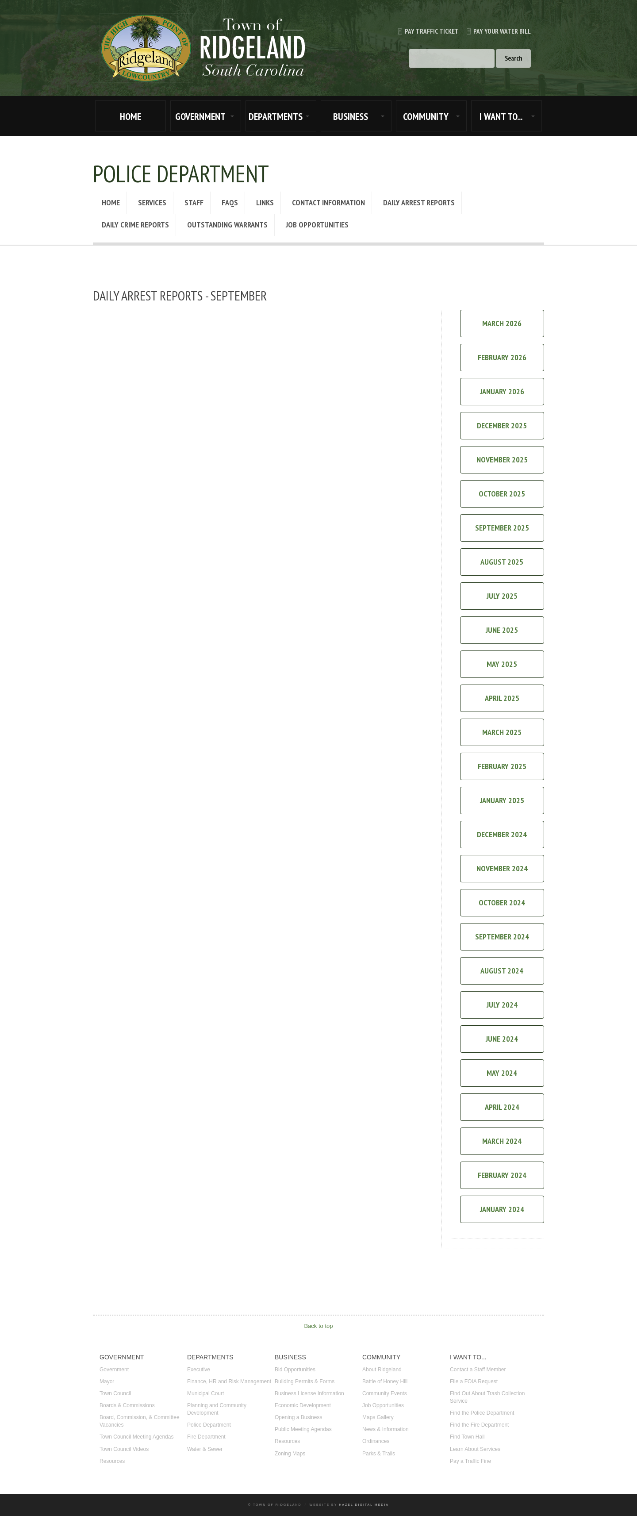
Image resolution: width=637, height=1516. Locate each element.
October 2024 (502, 902)
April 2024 (502, 1107)
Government (114, 1369)
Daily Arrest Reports (419, 202)
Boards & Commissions (127, 1405)
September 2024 (502, 936)
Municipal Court (205, 1393)
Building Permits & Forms (304, 1381)
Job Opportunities (317, 224)
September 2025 (502, 528)
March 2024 (502, 1141)
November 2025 (502, 459)
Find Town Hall (467, 1437)
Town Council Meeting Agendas (136, 1437)
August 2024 (501, 971)
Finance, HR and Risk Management (229, 1381)
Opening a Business (298, 1417)
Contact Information (328, 202)
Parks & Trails (378, 1454)
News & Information (385, 1429)
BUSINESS (350, 116)
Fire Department (206, 1437)
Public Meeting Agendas (303, 1429)
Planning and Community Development (216, 1409)
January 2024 (502, 1209)
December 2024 (502, 834)
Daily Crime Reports (135, 224)
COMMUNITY (426, 116)
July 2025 (502, 596)
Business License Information (309, 1393)
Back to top (318, 1326)
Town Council (115, 1393)
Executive (198, 1369)
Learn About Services (475, 1449)
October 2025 (502, 494)
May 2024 (502, 1073)
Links (265, 202)
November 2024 (502, 868)
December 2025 (502, 425)
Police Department (209, 1425)
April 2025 (502, 698)
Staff (193, 202)
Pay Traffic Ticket (424, 31)
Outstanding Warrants (227, 224)
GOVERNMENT (200, 116)
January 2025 (502, 800)
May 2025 (502, 664)
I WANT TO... (501, 116)
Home (111, 202)
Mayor (107, 1381)
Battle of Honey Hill (384, 1381)
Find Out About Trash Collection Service (487, 1397)
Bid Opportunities (295, 1369)
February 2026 (502, 357)
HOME (130, 116)
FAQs (230, 202)
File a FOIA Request (474, 1381)
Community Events (384, 1393)
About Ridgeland (382, 1369)
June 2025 (502, 630)
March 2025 (502, 732)
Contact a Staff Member (478, 1369)
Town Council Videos (124, 1449)
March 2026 (502, 323)
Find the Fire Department (479, 1425)
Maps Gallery (378, 1417)
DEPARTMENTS (276, 116)
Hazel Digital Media (364, 1504)
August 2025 (501, 562)
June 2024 (502, 1039)
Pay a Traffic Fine (470, 1461)
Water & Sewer (205, 1449)
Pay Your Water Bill (495, 31)
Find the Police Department (482, 1413)
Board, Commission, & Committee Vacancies (140, 1421)
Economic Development (303, 1405)
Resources (112, 1461)
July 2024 (502, 1005)
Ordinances (375, 1441)
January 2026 (502, 391)
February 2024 (502, 1175)
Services (152, 202)
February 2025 (502, 766)
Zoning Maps (290, 1454)
